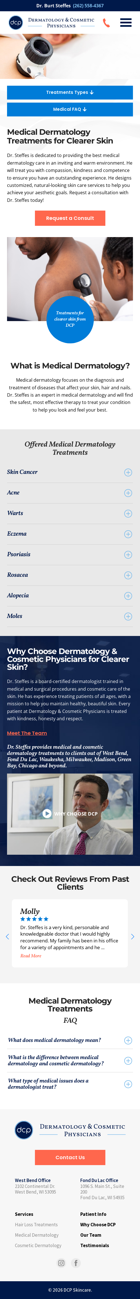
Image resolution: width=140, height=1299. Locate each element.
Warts (69, 513)
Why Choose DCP (98, 1224)
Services (24, 1214)
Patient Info (93, 1214)
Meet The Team (27, 733)
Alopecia (69, 595)
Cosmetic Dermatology (38, 1245)
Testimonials (94, 1245)
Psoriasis (69, 554)
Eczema (69, 534)
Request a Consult (70, 218)
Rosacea (69, 575)
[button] (7, 937)
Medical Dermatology (37, 1235)
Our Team (90, 1235)
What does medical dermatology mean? (70, 1040)
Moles (69, 616)
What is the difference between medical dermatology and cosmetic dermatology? (70, 1061)
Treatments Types (70, 92)
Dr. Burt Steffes (70, 6)
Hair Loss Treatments (36, 1224)
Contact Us (70, 1157)
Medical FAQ (70, 109)
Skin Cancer (69, 472)
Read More (30, 956)
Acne (69, 493)
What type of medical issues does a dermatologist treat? (70, 1084)
